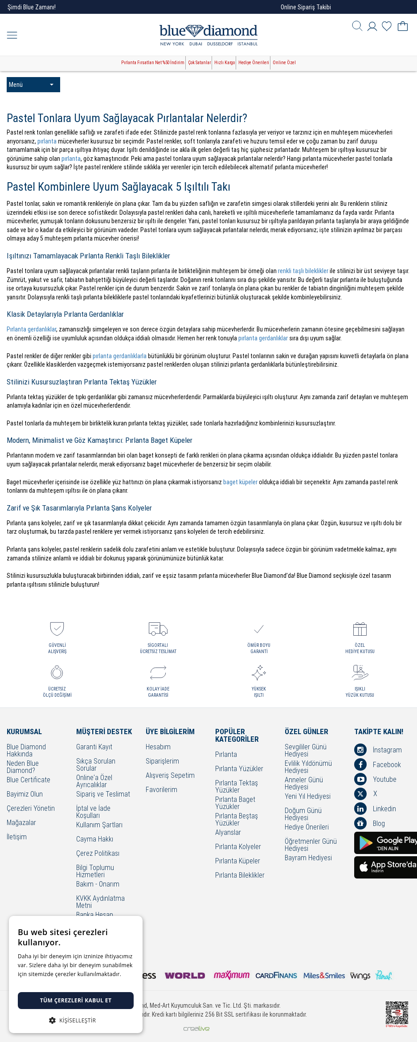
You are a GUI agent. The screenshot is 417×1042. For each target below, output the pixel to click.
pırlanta (47, 141)
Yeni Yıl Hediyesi (308, 797)
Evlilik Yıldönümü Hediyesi (308, 767)
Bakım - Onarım (97, 884)
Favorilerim (161, 790)
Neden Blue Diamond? (23, 767)
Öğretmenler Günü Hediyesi (311, 845)
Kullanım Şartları (99, 825)
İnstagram (378, 750)
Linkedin (375, 808)
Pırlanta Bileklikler (240, 875)
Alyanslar (228, 833)
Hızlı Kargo (224, 62)
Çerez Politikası (97, 854)
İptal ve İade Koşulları (93, 812)
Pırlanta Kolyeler (238, 847)
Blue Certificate (28, 780)
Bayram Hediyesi (308, 858)
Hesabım (158, 747)
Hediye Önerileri (253, 62)
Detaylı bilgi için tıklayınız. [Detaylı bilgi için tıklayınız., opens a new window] (51, 983)
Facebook (377, 764)
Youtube (375, 779)
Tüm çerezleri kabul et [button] (76, 1000)
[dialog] (76, 974)
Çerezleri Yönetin (31, 809)
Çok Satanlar (199, 62)
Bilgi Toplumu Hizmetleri (95, 871)
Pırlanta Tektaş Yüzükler (236, 787)
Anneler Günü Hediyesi (304, 783)
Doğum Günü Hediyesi (303, 814)
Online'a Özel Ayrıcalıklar (94, 781)
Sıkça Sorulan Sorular (95, 765)
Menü (31, 84)
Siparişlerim (162, 761)
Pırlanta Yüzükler (239, 769)
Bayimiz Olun (25, 794)
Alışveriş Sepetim (170, 776)
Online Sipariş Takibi (306, 7)
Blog (369, 823)
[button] (76, 1019)
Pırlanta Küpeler (237, 861)
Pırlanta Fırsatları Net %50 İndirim (152, 62)
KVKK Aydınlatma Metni (100, 902)
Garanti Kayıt (94, 747)
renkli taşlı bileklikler (303, 270)
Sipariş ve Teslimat (103, 794)
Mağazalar (21, 823)
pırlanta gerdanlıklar (263, 338)
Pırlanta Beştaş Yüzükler (236, 820)
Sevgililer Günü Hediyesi (306, 751)
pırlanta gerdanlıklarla (120, 356)
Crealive (196, 1028)
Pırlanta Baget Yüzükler (235, 803)
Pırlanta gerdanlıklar (31, 329)
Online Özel (284, 62)
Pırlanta (226, 755)
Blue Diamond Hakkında (26, 751)
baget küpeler (240, 482)
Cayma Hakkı (94, 839)
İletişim (17, 837)
